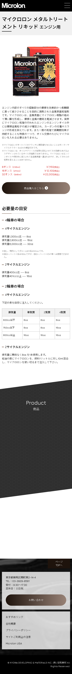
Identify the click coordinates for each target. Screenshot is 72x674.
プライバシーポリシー (18, 630)
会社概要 (11, 623)
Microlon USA (14, 643)
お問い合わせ (36, 599)
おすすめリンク (14, 617)
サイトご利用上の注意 (18, 636)
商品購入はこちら (36, 188)
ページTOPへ (59, 563)
